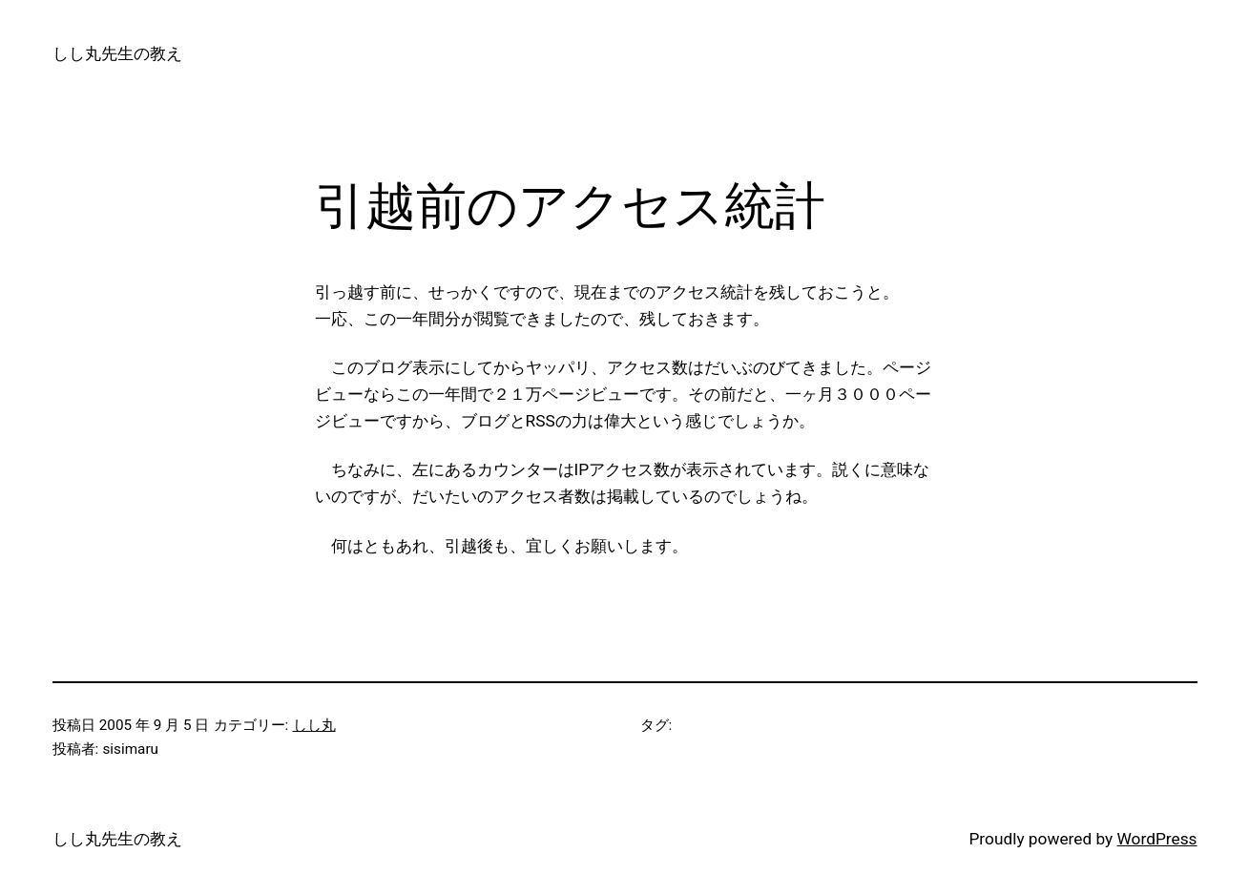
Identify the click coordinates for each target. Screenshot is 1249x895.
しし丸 (314, 725)
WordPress (1157, 838)
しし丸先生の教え (117, 53)
